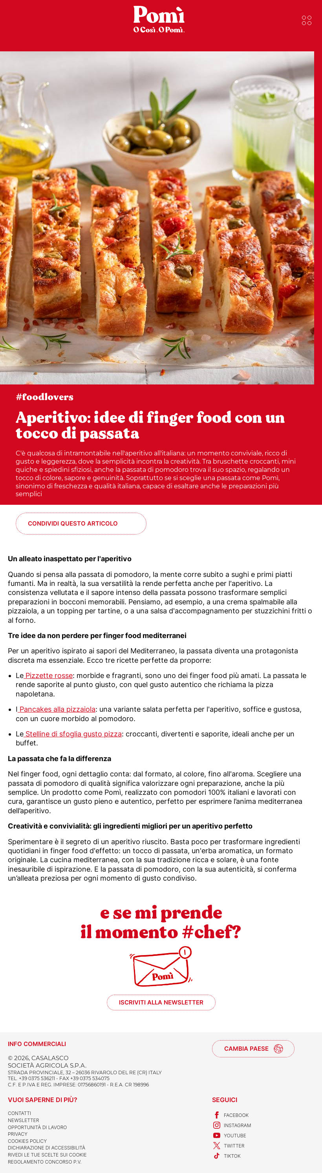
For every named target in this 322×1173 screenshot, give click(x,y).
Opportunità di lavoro (37, 1127)
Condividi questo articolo (73, 523)
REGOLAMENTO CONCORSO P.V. (45, 1162)
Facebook (230, 1115)
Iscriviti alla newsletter (161, 1002)
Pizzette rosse (48, 675)
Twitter (228, 1145)
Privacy (17, 1134)
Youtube (229, 1135)
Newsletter (23, 1120)
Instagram (231, 1125)
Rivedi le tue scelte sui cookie (47, 1155)
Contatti (19, 1113)
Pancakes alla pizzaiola (56, 709)
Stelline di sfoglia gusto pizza (73, 734)
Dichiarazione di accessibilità (46, 1148)
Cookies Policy (27, 1141)
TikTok (226, 1155)
